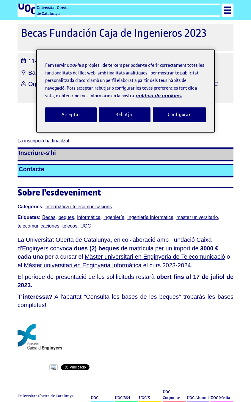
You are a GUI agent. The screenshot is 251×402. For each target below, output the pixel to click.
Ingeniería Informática (150, 217)
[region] (125, 91)
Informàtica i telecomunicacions (79, 206)
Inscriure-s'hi (37, 153)
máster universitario (197, 217)
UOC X (144, 397)
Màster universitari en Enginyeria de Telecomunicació (155, 256)
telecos (70, 225)
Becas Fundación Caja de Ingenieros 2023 (114, 33)
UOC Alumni (198, 397)
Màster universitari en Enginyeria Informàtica (83, 265)
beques (66, 217)
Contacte (31, 169)
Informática (89, 217)
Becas (48, 217)
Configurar (179, 114)
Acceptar (71, 114)
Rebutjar (124, 114)
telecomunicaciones (38, 225)
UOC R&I (122, 397)
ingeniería (113, 217)
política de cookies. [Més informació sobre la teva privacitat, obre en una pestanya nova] (159, 95)
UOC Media (220, 397)
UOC (85, 225)
